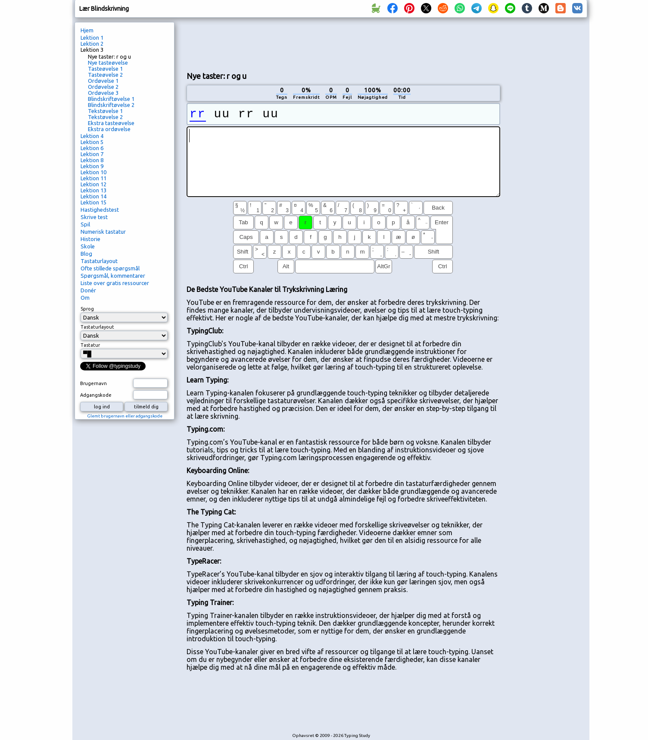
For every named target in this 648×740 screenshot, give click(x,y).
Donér (88, 290)
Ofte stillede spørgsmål (110, 268)
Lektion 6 (92, 148)
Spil (85, 224)
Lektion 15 (93, 202)
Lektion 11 (93, 178)
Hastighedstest (100, 210)
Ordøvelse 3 (103, 93)
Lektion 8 (92, 160)
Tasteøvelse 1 (105, 69)
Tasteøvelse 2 (105, 75)
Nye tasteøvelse (108, 63)
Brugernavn (93, 383)
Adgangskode (96, 395)
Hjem (87, 30)
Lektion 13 (93, 190)
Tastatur (90, 345)
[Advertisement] (343, 43)
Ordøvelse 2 (103, 87)
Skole (88, 246)
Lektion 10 (93, 172)
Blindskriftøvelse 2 (111, 105)
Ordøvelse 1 (103, 81)
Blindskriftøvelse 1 (111, 99)
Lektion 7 (92, 154)
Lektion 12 (93, 184)
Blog (86, 254)
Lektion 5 (92, 142)
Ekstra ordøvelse (109, 129)
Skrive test (94, 217)
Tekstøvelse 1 (105, 111)
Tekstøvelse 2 (105, 117)
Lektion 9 (92, 166)
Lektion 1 (92, 37)
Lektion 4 (92, 136)
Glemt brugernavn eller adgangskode (124, 416)
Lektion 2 (92, 44)
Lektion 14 (93, 196)
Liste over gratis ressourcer (115, 283)
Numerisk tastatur (103, 232)
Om (85, 298)
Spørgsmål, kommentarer (113, 276)
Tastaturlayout (99, 261)
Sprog (87, 308)
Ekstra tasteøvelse (111, 123)
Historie (90, 239)
